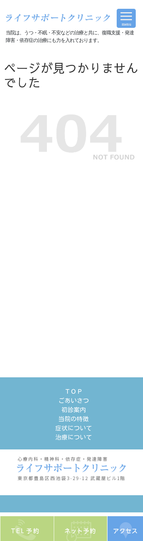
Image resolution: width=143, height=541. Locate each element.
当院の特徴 (73, 419)
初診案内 (73, 410)
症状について (73, 428)
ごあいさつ (73, 401)
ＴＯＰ (73, 391)
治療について (73, 437)
